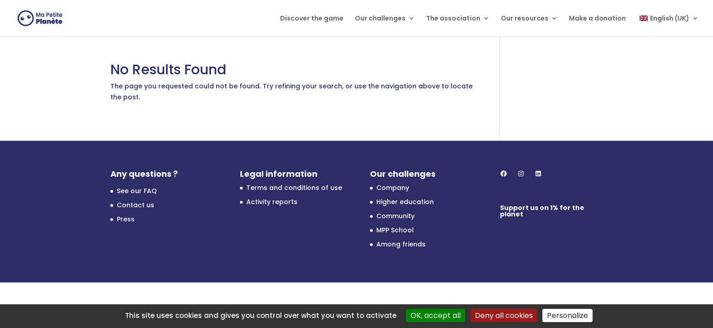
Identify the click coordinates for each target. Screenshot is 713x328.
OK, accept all (436, 315)
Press (126, 219)
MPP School (395, 230)
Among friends (401, 244)
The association (453, 19)
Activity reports (271, 201)
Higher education (405, 201)
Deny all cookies (504, 315)
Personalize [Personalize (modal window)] (567, 315)
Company (392, 187)
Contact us (135, 205)
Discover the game (311, 19)
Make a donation (597, 19)
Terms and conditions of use (294, 187)
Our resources (524, 19)
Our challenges (380, 19)
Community (395, 215)
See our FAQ (137, 190)
